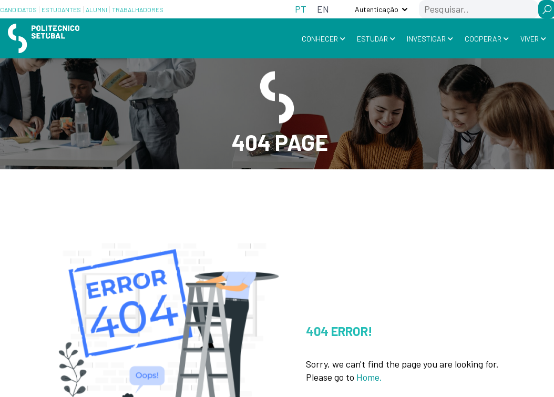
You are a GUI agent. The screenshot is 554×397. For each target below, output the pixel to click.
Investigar (426, 38)
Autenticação (376, 9)
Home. (369, 376)
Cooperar (483, 38)
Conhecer (320, 38)
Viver (529, 38)
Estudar (372, 38)
